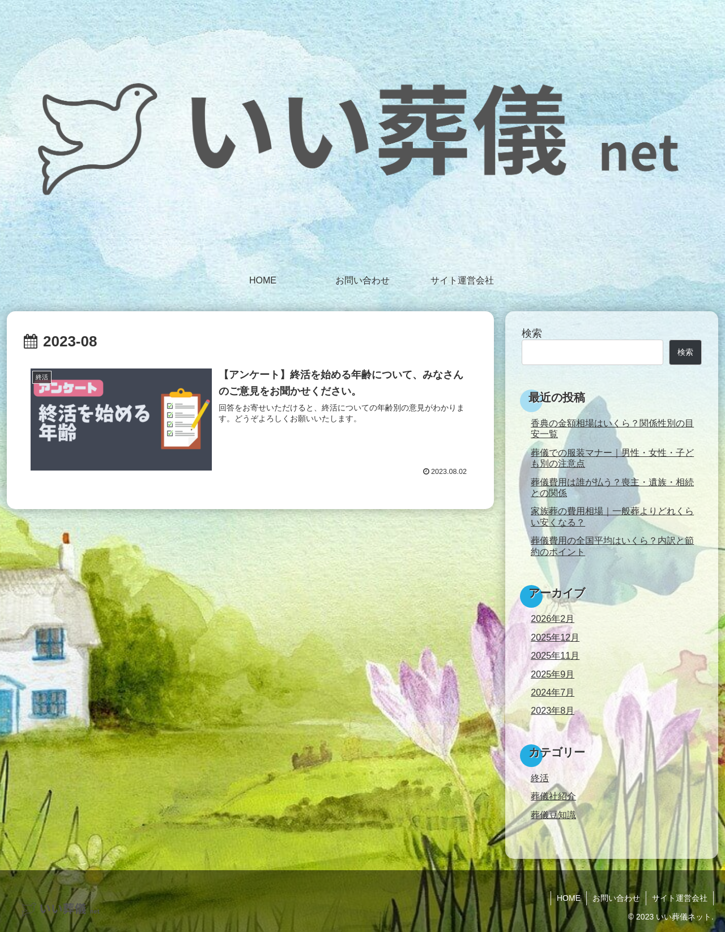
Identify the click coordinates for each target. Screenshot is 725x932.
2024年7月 (552, 692)
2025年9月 (552, 674)
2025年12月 (555, 637)
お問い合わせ (616, 898)
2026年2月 (552, 618)
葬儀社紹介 (553, 796)
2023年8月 (552, 710)
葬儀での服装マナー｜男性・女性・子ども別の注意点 (612, 457)
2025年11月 (555, 655)
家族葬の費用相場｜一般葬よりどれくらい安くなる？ (612, 516)
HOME (569, 898)
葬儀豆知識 (553, 815)
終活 (540, 778)
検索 (532, 333)
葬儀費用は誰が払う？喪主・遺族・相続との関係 (612, 487)
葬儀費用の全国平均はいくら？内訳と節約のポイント (612, 545)
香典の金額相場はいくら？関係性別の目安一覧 (612, 428)
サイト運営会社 (679, 898)
